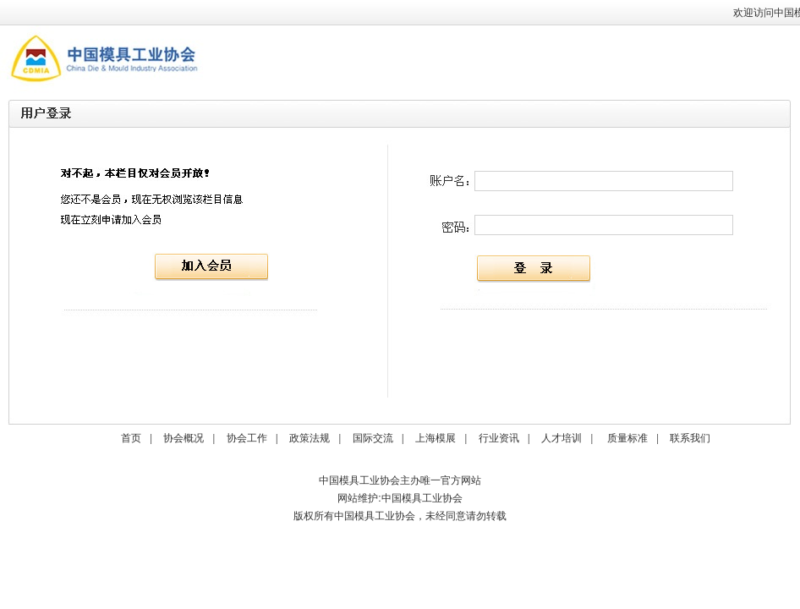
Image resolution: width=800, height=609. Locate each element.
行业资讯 (499, 438)
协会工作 (247, 438)
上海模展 (435, 438)
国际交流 (373, 438)
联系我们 (690, 438)
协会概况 (183, 438)
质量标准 (627, 438)
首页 (131, 438)
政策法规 (309, 438)
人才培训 (561, 438)
